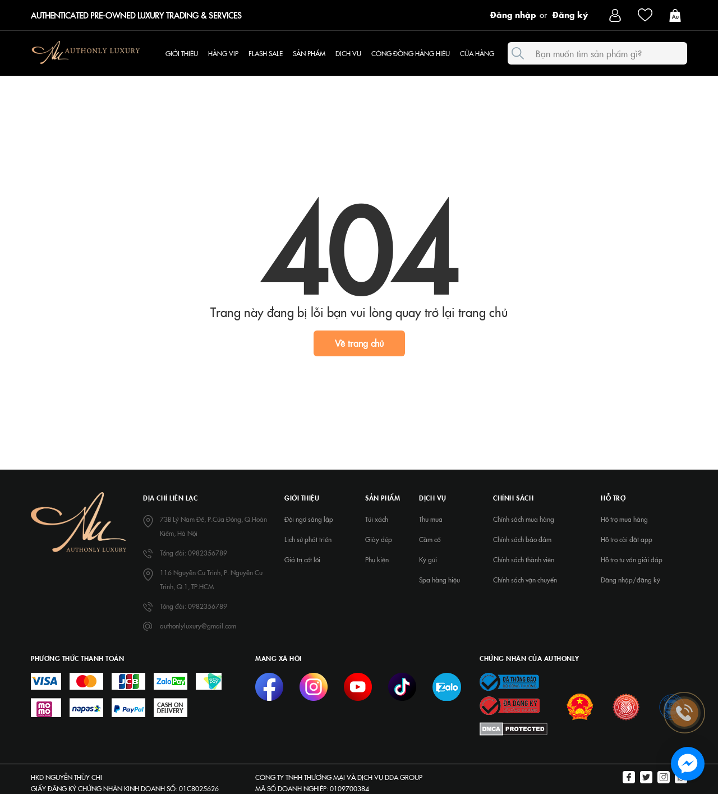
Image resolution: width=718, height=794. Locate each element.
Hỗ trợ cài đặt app (626, 539)
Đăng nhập (513, 14)
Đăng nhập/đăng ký (630, 580)
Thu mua (431, 519)
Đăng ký (570, 14)
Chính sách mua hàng (523, 519)
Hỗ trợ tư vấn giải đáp (631, 559)
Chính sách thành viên (523, 559)
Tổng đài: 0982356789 (193, 553)
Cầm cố (429, 539)
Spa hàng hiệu (439, 580)
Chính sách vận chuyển (525, 580)
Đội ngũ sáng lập (308, 519)
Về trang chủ (359, 343)
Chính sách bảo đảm (522, 539)
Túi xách (376, 519)
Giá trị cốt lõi (302, 559)
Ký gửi (428, 559)
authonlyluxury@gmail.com (198, 626)
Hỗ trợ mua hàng (624, 519)
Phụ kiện (377, 559)
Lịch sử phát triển (308, 539)
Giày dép (378, 539)
